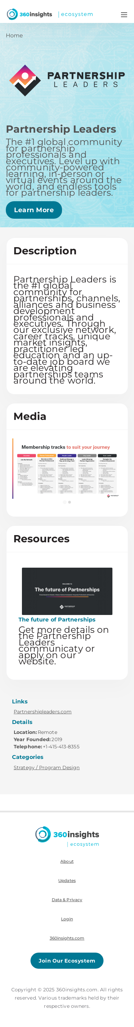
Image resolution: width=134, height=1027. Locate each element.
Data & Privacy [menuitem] (67, 899)
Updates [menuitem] (67, 880)
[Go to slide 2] (69, 502)
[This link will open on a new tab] (67, 618)
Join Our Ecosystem (67, 960)
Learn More (34, 210)
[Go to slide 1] (64, 502)
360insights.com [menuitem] (67, 938)
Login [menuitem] (67, 918)
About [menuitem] (67, 861)
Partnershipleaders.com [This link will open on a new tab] (43, 712)
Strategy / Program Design (47, 767)
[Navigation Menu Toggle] (124, 14)
